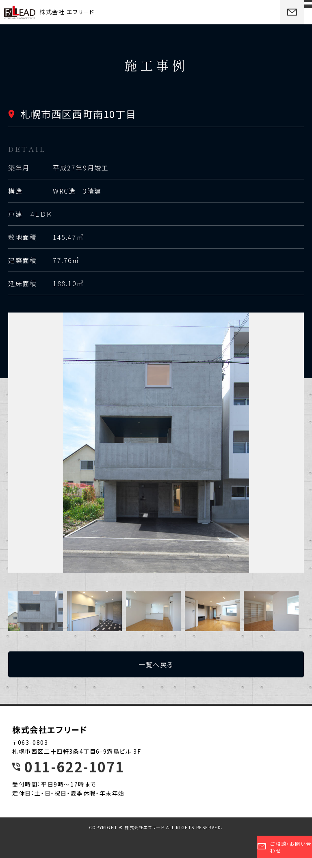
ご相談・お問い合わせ (284, 847)
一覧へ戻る (156, 664)
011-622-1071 (74, 767)
